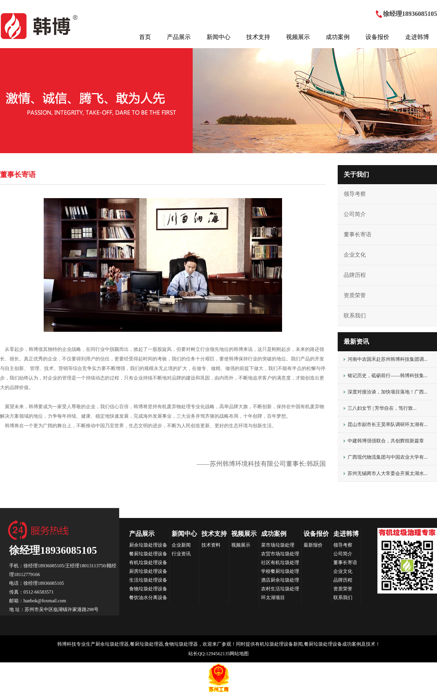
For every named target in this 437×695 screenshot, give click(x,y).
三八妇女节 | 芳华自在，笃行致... (382, 408)
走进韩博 (417, 37)
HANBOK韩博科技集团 (40, 26)
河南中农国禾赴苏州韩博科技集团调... (387, 359)
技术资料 (210, 545)
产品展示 (179, 37)
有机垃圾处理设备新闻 (279, 644)
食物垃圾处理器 (181, 644)
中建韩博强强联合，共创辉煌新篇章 (386, 441)
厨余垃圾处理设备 (148, 545)
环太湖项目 (273, 597)
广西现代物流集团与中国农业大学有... (387, 457)
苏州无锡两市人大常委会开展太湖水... (387, 473)
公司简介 (355, 214)
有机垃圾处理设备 (148, 562)
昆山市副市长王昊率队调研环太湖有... (387, 424)
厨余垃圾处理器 (112, 644)
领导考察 (355, 194)
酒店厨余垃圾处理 (280, 580)
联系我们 (355, 316)
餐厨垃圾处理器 (146, 644)
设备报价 (377, 37)
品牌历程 (355, 275)
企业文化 (355, 255)
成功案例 (338, 37)
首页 (145, 37)
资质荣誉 (355, 295)
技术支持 (258, 37)
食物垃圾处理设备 (148, 589)
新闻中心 (218, 37)
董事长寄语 (357, 235)
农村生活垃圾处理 (280, 589)
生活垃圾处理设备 (148, 580)
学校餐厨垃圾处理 (280, 571)
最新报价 (313, 545)
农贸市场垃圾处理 (280, 554)
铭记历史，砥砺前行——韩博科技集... (387, 375)
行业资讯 (181, 554)
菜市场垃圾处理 (277, 545)
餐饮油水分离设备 (148, 597)
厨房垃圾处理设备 (148, 571)
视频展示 (298, 37)
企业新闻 (181, 545)
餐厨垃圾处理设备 (148, 554)
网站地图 (239, 653)
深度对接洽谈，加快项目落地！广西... (387, 392)
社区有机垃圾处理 (280, 562)
